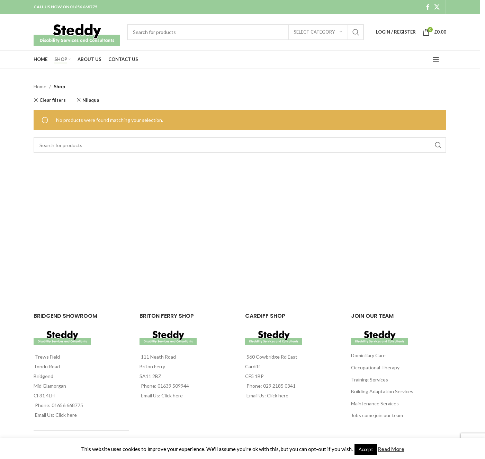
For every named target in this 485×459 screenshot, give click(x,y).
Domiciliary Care (368, 355)
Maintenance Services (375, 403)
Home (40, 86)
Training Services (369, 379)
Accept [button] (366, 449)
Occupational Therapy (375, 367)
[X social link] (437, 7)
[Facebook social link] (428, 7)
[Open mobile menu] (436, 59)
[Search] (245, 32)
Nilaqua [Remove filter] (90, 100)
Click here (66, 415)
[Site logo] (77, 31)
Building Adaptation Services (382, 391)
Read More (391, 449)
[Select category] (318, 32)
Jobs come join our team (377, 415)
